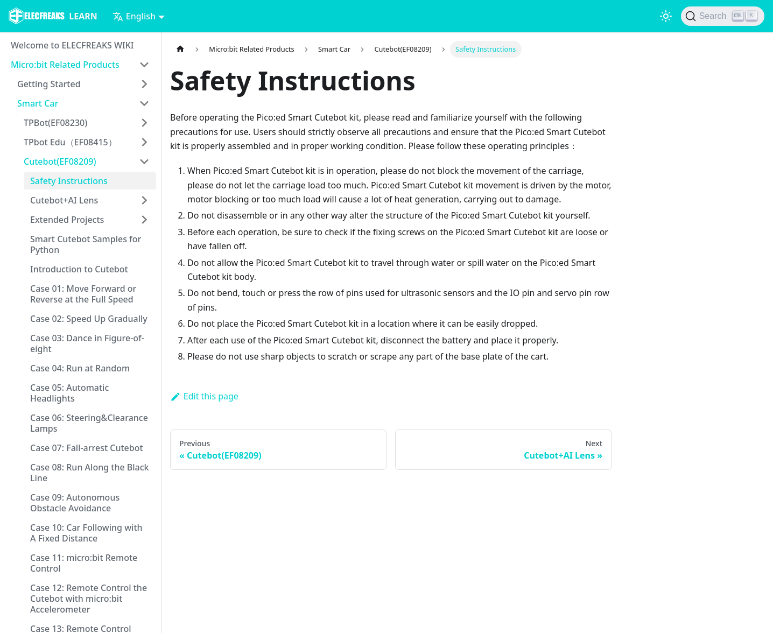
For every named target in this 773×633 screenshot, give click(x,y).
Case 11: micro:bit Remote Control (83, 563)
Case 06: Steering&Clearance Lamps (89, 423)
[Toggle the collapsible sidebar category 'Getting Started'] (144, 84)
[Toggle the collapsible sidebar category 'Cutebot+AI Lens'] (144, 200)
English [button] (134, 16)
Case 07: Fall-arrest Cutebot (86, 448)
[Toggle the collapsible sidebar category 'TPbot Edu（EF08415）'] (144, 142)
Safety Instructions (69, 181)
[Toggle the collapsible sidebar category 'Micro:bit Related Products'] (144, 64)
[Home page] (180, 49)
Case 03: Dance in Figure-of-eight (87, 343)
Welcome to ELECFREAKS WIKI (72, 45)
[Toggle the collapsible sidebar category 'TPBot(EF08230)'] (144, 122)
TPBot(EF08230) (55, 123)
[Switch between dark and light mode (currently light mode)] (665, 16)
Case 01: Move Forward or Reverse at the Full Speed (83, 294)
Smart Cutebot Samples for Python (85, 244)
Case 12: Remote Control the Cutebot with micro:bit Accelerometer (88, 598)
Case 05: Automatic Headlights (69, 393)
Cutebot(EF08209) (60, 161)
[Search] (722, 16)
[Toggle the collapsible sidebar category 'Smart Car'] (144, 103)
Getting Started (49, 84)
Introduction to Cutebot (79, 269)
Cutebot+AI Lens (64, 200)
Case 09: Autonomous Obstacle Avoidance (75, 502)
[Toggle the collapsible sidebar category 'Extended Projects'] (144, 219)
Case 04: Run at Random (80, 368)
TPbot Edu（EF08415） (70, 142)
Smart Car (37, 103)
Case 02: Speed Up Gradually (88, 319)
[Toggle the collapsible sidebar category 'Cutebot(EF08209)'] (144, 161)
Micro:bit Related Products (65, 65)
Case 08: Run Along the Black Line (89, 472)
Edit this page (204, 396)
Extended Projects (67, 220)
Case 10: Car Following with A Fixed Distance (86, 533)
